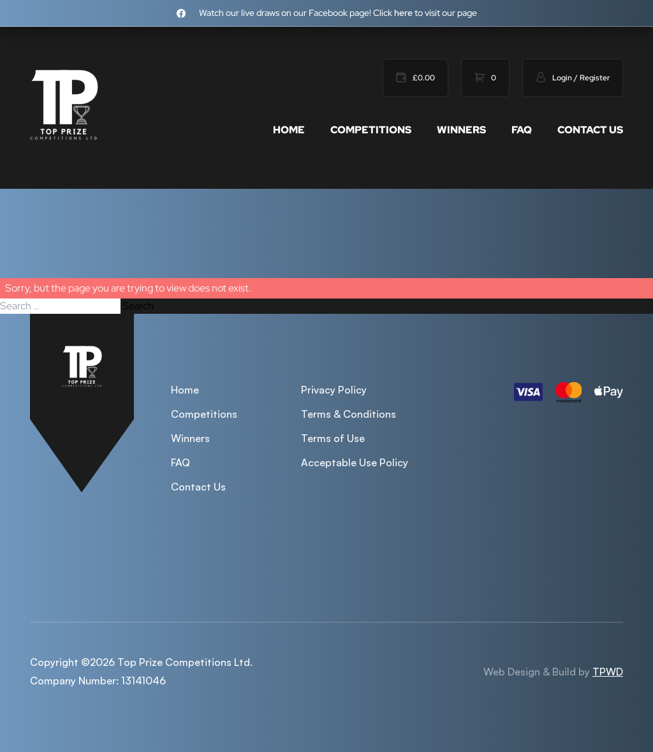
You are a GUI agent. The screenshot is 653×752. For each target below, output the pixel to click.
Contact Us (590, 129)
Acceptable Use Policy (354, 462)
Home (289, 129)
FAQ (521, 129)
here (403, 12)
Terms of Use (333, 438)
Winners (461, 129)
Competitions (370, 129)
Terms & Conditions (348, 414)
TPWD (607, 671)
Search (138, 306)
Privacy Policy (334, 389)
